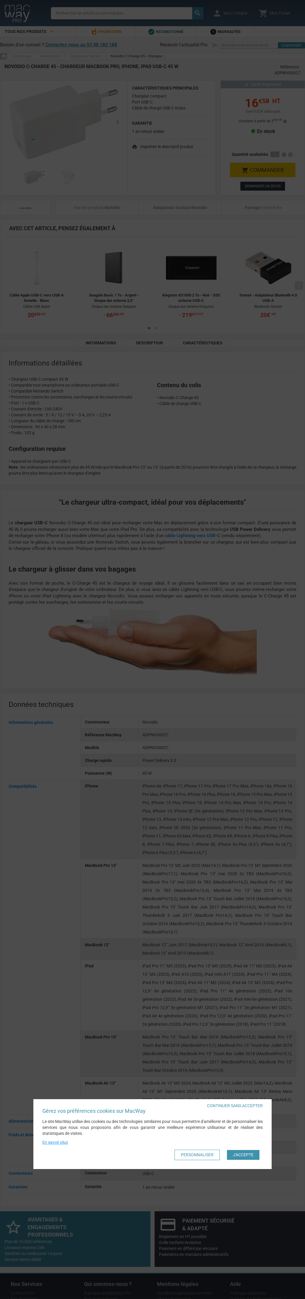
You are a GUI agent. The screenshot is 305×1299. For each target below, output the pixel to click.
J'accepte (243, 1154)
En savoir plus (55, 1142)
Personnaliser (197, 1154)
